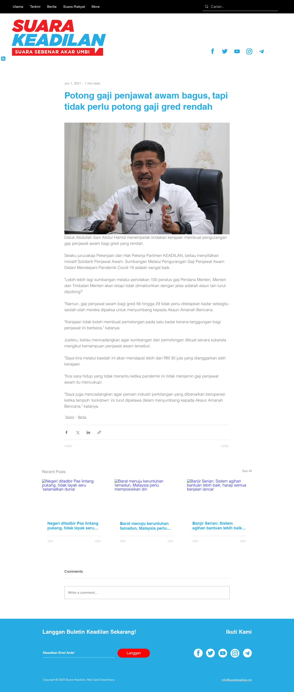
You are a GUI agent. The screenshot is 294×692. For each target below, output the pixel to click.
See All (247, 471)
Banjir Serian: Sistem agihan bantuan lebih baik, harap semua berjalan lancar (217, 525)
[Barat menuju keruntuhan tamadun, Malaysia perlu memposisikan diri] (147, 497)
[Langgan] (134, 653)
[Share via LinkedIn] (88, 432)
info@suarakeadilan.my (237, 679)
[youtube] (237, 51)
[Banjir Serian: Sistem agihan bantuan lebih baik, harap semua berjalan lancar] (219, 497)
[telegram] (261, 51)
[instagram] (249, 51)
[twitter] (224, 51)
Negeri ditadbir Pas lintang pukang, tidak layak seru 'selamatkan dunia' (72, 525)
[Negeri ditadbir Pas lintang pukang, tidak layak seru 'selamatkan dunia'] (74, 497)
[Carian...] (240, 6)
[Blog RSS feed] (3, 59)
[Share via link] (99, 432)
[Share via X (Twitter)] (77, 432)
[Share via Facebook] (66, 432)
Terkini (69, 417)
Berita (82, 417)
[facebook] (212, 51)
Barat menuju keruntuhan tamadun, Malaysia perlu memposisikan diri (144, 526)
